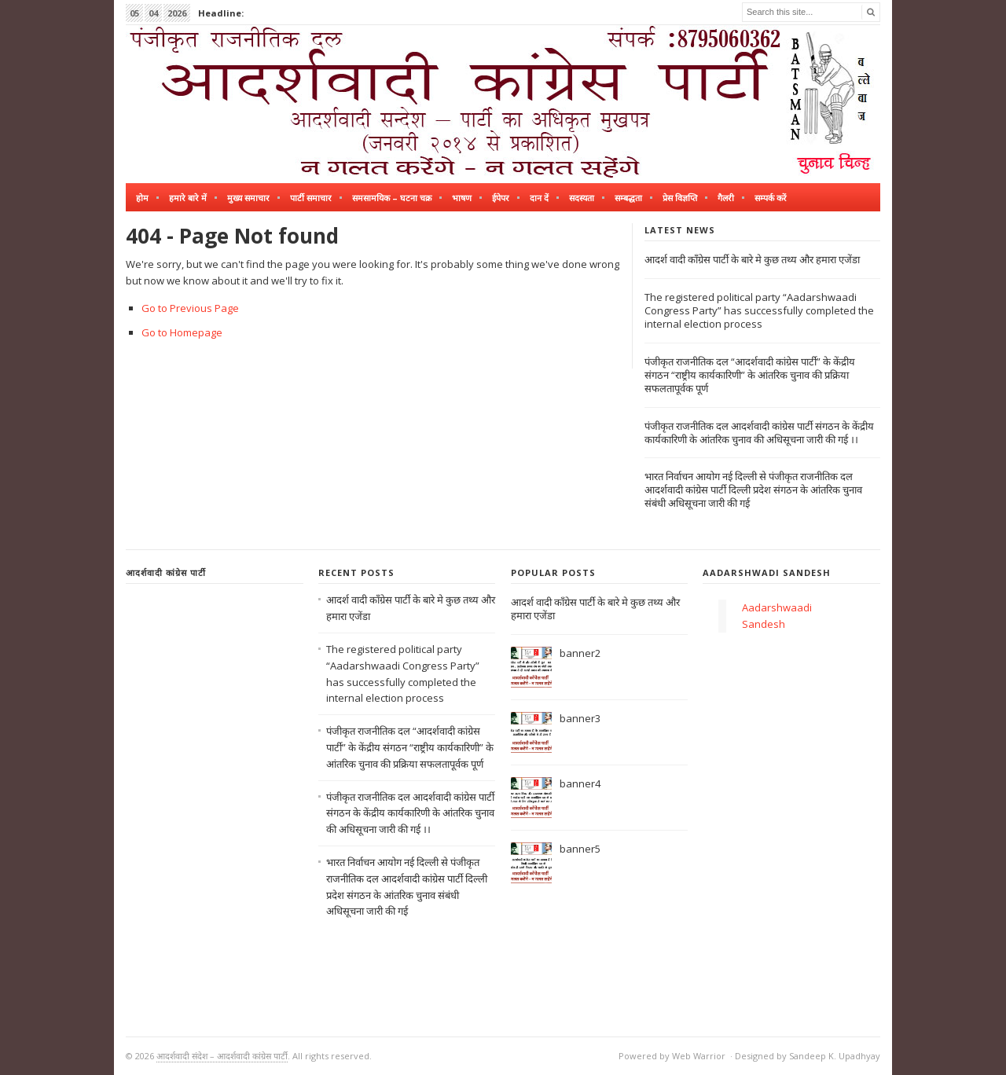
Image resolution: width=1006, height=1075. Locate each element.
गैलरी (726, 198)
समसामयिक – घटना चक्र (391, 198)
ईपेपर (500, 198)
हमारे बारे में (188, 198)
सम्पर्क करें (770, 198)
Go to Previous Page (190, 308)
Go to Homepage (181, 332)
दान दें (539, 198)
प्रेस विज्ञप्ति (680, 198)
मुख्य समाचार (248, 198)
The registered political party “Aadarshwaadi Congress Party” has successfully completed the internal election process (759, 310)
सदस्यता (581, 198)
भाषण (462, 198)
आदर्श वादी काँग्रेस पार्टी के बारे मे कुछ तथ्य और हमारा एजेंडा (752, 259)
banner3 (580, 718)
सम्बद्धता (628, 198)
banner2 (580, 653)
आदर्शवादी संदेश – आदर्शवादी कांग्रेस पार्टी (222, 1056)
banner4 (580, 783)
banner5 (580, 849)
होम (142, 198)
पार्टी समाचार (311, 198)
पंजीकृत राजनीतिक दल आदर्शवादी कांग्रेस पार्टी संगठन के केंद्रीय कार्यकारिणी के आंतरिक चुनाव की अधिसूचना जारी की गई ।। (759, 432)
